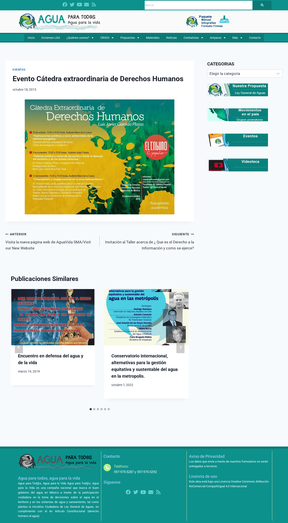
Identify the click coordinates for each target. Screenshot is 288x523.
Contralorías (193, 39)
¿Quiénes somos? (81, 39)
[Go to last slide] (19, 350)
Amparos (218, 39)
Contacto (253, 39)
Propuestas (130, 39)
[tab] (91, 412)
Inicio (32, 39)
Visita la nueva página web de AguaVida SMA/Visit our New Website (50, 244)
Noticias (171, 39)
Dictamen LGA (51, 39)
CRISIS (108, 39)
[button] (81, 39)
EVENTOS (19, 73)
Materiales (153, 39)
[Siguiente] (180, 350)
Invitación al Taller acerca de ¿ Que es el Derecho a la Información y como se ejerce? (149, 244)
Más (236, 39)
